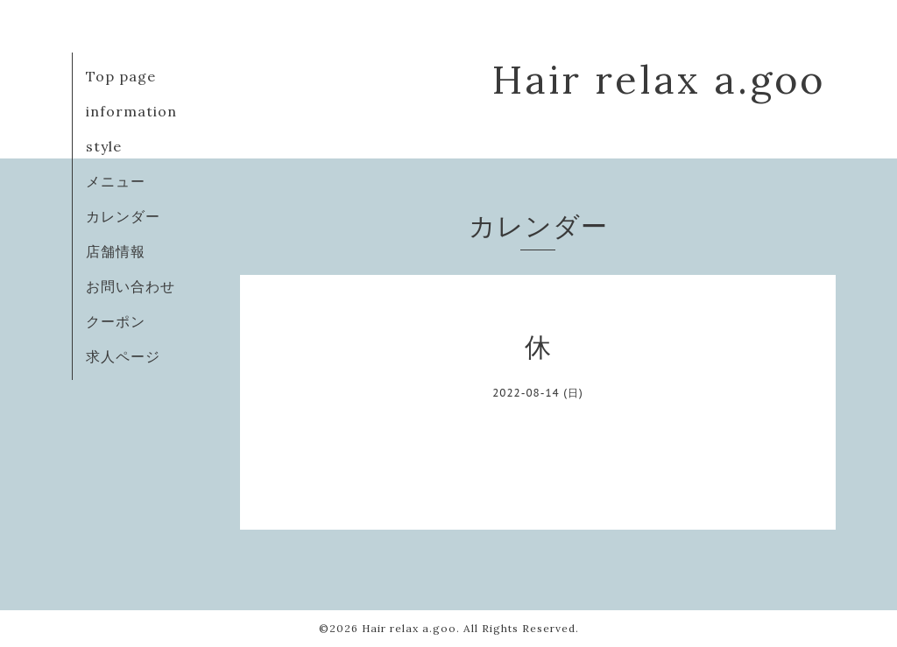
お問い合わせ (130, 286)
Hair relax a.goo (658, 79)
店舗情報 (115, 251)
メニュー (115, 181)
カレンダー (123, 216)
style (104, 146)
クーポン (115, 321)
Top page (121, 76)
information (131, 111)
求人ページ (123, 356)
